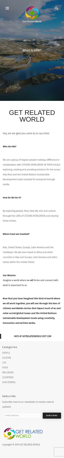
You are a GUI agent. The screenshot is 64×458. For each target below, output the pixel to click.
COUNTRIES (8, 377)
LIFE (4, 362)
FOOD (5, 367)
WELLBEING (8, 372)
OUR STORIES (8, 382)
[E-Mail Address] (22, 415)
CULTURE (6, 357)
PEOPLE (6, 353)
